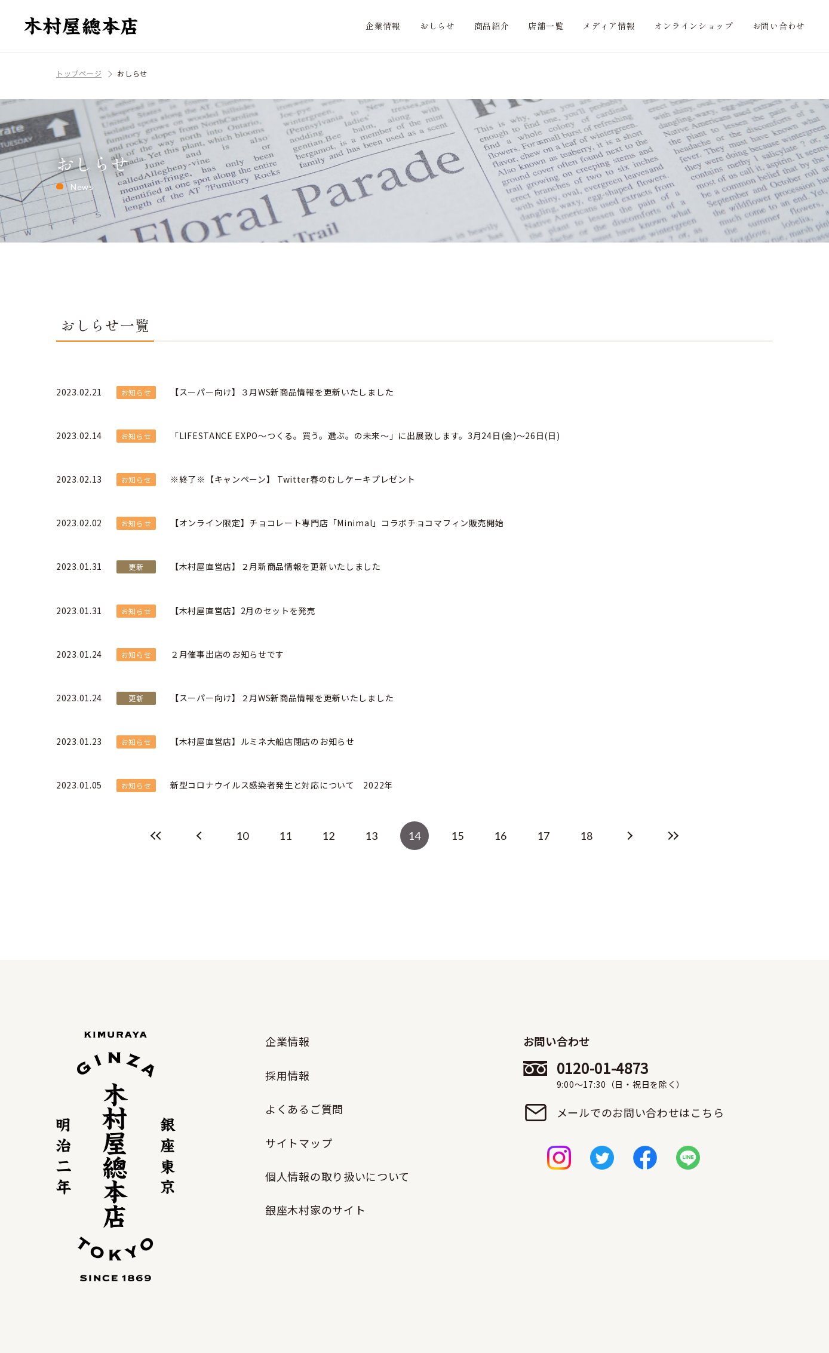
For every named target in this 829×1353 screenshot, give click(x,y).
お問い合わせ (779, 26)
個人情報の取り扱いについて (337, 1176)
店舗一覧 (545, 26)
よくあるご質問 (304, 1108)
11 (285, 835)
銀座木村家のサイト (315, 1209)
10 (242, 835)
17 (543, 835)
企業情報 (383, 26)
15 (457, 835)
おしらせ (437, 26)
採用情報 (287, 1075)
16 (500, 835)
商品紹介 (491, 26)
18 (586, 835)
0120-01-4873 (640, 1074)
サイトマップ (298, 1142)
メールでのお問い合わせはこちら (640, 1112)
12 (328, 835)
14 (414, 835)
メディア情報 (608, 26)
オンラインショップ (693, 26)
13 (371, 835)
